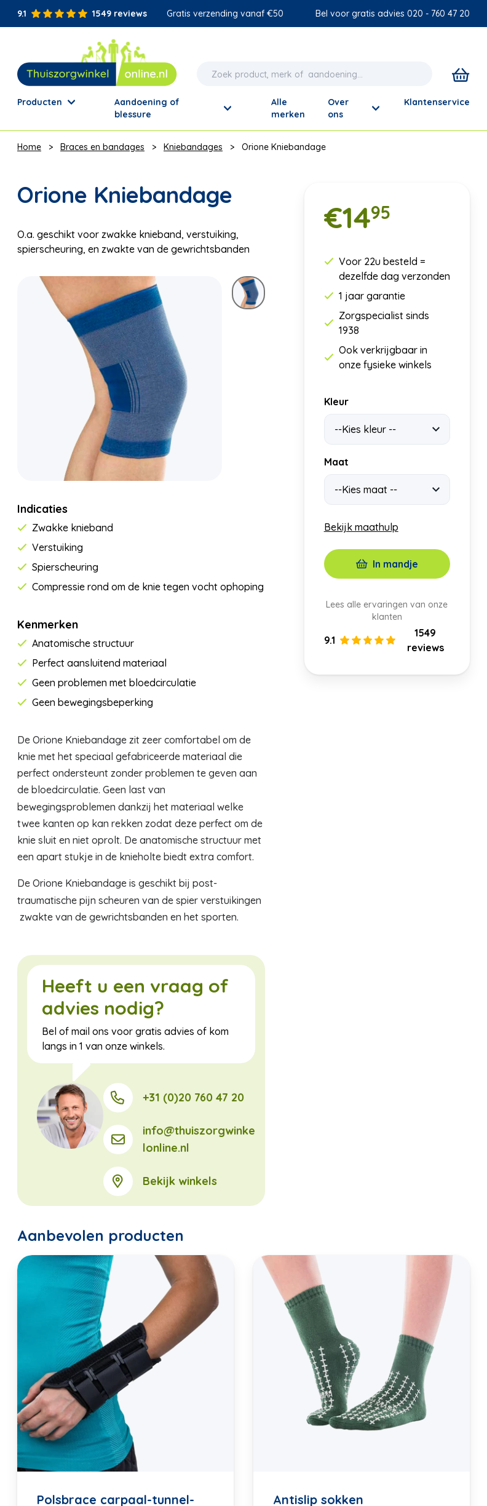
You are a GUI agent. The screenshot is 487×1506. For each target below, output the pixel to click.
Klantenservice (437, 102)
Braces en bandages (102, 147)
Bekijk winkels (180, 1181)
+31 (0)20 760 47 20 (193, 1097)
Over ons (353, 108)
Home (29, 147)
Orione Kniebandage (284, 147)
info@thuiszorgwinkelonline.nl (199, 1139)
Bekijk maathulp (361, 527)
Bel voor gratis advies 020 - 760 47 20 (392, 13)
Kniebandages (193, 147)
